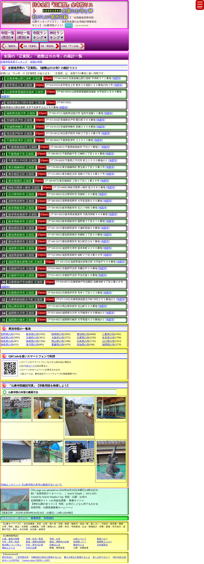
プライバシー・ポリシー (14, 518)
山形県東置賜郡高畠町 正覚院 (24, 92)
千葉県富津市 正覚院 (19, 140)
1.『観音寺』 (11, 46)
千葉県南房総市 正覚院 (22, 147)
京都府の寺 (32, 337)
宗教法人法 (54, 545)
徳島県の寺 (7, 344)
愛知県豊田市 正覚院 (21, 241)
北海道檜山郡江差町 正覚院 (23, 78)
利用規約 (49, 518)
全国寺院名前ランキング (14, 62)
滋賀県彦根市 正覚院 (21, 255)
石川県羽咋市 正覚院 (21, 194)
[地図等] (116, 78)
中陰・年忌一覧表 (34, 539)
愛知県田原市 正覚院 (21, 228)
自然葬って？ (79, 542)
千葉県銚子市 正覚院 (21, 153)
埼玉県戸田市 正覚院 (19, 133)
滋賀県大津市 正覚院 (21, 248)
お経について (79, 539)
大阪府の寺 (57, 337)
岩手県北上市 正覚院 (19, 85)
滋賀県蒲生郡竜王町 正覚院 (25, 261)
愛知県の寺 (83, 334)
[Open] (48, 78)
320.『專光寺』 (48, 46)
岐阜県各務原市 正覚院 (22, 214)
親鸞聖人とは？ (104, 542)
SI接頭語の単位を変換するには (46, 557)
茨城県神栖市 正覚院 (19, 126)
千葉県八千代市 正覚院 (22, 160)
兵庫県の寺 (83, 337)
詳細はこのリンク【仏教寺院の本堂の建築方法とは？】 (32, 484)
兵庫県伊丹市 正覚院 (21, 292)
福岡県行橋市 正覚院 (21, 319)
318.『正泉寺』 (30, 46)
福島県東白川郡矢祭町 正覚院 (24, 102)
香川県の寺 (32, 344)
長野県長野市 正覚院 (21, 201)
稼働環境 (36, 518)
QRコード (30, 366)
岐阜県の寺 (32, 334)
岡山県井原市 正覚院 (21, 306)
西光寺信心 (7, 557)
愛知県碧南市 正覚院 (21, 234)
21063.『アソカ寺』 (70, 46)
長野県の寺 (7, 334)
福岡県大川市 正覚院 (21, 313)
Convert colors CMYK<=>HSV (36, 560)
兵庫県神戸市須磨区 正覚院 (25, 282)
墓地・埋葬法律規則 (35, 542)
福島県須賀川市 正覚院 (20, 113)
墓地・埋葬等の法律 (59, 542)
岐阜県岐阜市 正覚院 (21, 207)
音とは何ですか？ (101, 557)
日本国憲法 (102, 545)
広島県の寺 (83, 341)
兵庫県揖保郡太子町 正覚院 (25, 299)
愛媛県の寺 (57, 344)
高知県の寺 (83, 344)
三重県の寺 (108, 334)
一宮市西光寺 (22, 557)
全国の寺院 (36, 62)
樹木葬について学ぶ (11, 545)
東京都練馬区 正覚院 (21, 167)
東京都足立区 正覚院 (21, 174)
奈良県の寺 (108, 337)
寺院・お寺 (54, 539)
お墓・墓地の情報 (10, 539)
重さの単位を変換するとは (77, 557)
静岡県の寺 (57, 334)
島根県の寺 (32, 341)
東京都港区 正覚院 (19, 180)
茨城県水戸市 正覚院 (19, 120)
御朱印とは (78, 545)
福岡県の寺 (108, 344)
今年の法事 (31, 548)
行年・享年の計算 (34, 545)
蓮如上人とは (8, 548)
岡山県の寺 (57, 341)
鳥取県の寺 (7, 341)
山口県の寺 (108, 341)
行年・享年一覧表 (10, 542)
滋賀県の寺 (7, 337)
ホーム (68, 25)
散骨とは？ (102, 539)
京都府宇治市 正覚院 (21, 268)
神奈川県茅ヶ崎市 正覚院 (24, 187)
